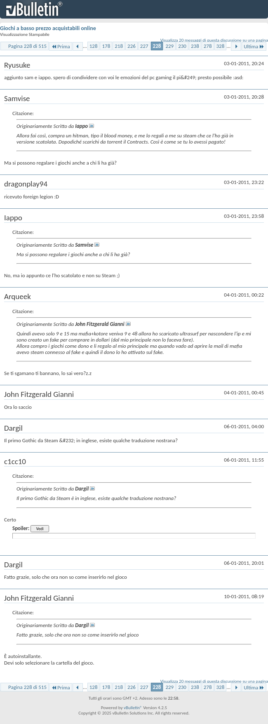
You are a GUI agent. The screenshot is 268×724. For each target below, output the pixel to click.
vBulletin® (133, 707)
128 (93, 46)
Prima (60, 46)
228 (157, 46)
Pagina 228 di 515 (27, 46)
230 (182, 46)
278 (208, 46)
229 (169, 46)
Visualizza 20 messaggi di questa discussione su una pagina (214, 40)
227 (144, 46)
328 (220, 46)
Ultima (254, 46)
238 (195, 46)
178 (106, 46)
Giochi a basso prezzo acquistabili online (48, 28)
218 (119, 46)
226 (131, 46)
